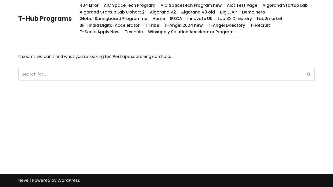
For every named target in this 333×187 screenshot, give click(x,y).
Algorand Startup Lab (285, 5)
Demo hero (253, 12)
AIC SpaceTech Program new (191, 5)
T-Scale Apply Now (99, 32)
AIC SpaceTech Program (129, 5)
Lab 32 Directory (235, 19)
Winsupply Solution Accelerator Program (191, 32)
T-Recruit (260, 25)
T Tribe (152, 25)
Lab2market (270, 19)
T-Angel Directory (226, 25)
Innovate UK (200, 19)
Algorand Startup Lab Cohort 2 (112, 12)
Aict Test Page (242, 5)
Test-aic (134, 32)
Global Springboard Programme (113, 19)
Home (158, 19)
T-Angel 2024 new (183, 25)
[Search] (160, 74)
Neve (23, 180)
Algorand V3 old (198, 12)
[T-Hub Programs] (45, 19)
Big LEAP (228, 12)
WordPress (68, 180)
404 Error (89, 5)
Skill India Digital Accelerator (110, 25)
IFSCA (176, 19)
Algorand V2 (163, 12)
